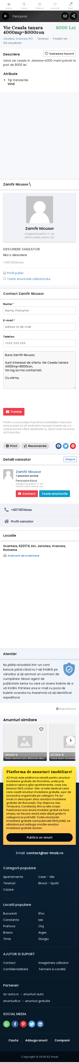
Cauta (13, 1040)
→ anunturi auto (23, 994)
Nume (8, 304)
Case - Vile (46, 877)
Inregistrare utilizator (54, 963)
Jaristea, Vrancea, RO (18, 39)
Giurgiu (43, 939)
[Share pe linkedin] (40, 1024)
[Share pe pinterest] (23, 1024)
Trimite (14, 412)
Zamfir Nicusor (28, 471)
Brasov (8, 932)
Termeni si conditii (52, 969)
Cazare (8, 889)
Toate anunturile (55, 494)
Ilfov (41, 913)
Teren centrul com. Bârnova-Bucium (26, 758)
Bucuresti (10, 913)
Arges (42, 932)
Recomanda (35, 446)
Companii (62, 1040)
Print (11, 446)
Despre (70, 459)
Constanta (11, 920)
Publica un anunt (39, 837)
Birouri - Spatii (48, 883)
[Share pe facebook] (15, 1024)
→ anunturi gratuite (26, 1001)
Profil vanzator (22, 521)
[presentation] (30, 399)
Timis (7, 939)
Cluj (41, 926)
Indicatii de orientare (21, 556)
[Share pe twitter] (31, 1024)
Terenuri (9, 883)
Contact (9, 963)
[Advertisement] (39, 136)
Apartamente (13, 877)
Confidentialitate (15, 969)
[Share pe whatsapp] (6, 1024)
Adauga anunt (36, 1040)
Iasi (40, 920)
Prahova (9, 926)
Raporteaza (66, 709)
